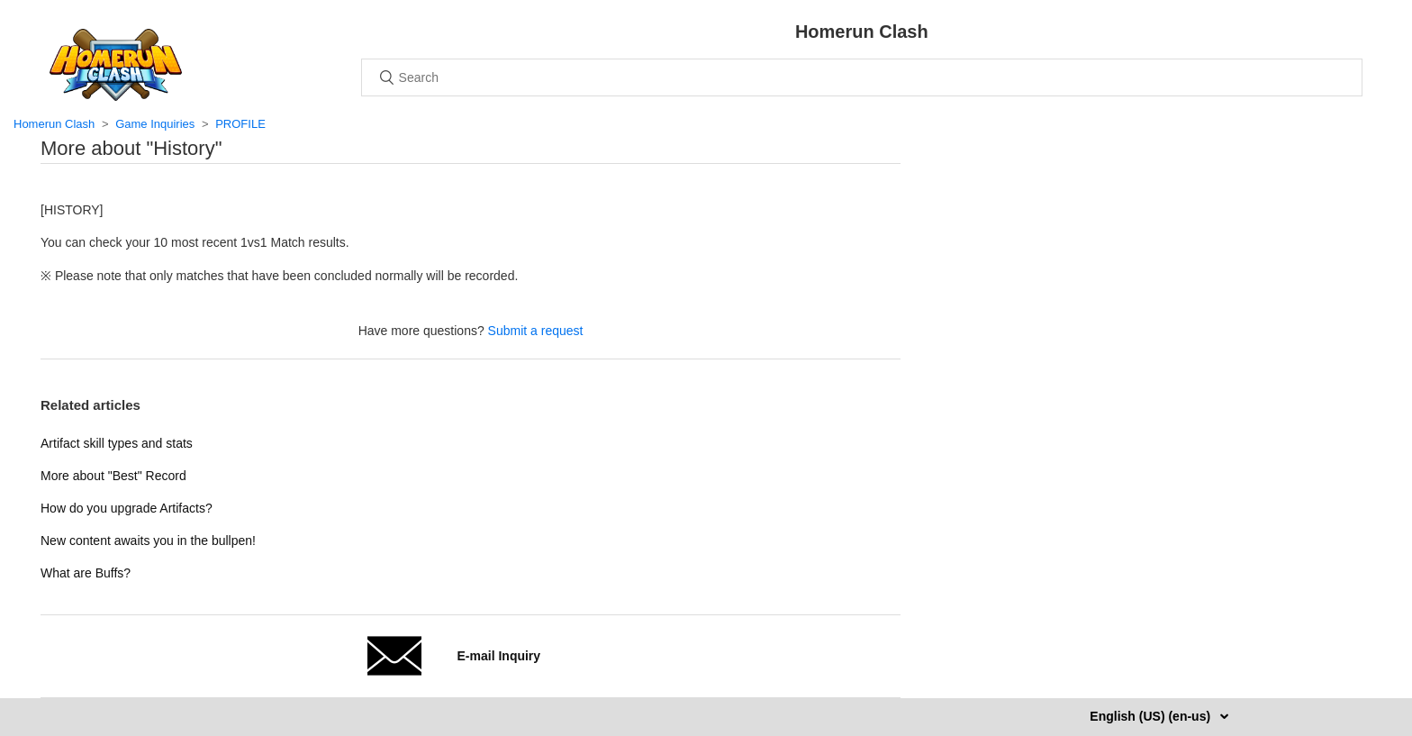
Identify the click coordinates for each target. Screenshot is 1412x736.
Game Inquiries (155, 124)
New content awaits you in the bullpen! (148, 540)
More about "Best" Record (113, 475)
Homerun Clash (54, 124)
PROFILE (240, 124)
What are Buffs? (86, 573)
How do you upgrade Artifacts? (127, 508)
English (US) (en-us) (1152, 716)
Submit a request (536, 330)
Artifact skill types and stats (117, 443)
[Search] (862, 77)
